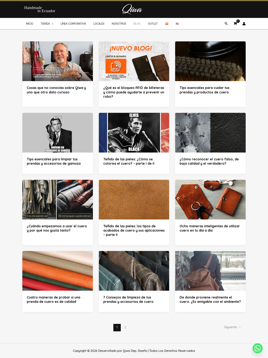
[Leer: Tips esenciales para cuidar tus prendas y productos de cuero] (210, 61)
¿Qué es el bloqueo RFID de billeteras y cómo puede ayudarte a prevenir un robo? (133, 92)
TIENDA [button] (43, 23)
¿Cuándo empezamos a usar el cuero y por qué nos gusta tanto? (57, 228)
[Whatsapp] (258, 348)
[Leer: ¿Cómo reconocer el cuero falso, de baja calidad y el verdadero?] (210, 132)
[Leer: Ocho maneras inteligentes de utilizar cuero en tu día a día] (210, 199)
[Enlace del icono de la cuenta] (244, 23)
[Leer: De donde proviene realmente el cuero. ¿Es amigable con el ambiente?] (210, 270)
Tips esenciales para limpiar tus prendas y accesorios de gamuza (54, 161)
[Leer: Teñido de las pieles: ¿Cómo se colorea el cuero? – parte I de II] (134, 132)
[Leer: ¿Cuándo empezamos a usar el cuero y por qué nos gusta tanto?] (57, 199)
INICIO (28, 23)
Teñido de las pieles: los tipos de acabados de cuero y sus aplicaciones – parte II (134, 230)
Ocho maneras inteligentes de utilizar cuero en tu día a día (210, 228)
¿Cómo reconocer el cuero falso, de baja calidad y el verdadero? (209, 161)
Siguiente (232, 327)
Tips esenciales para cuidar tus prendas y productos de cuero (204, 90)
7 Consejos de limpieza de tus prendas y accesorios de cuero (128, 299)
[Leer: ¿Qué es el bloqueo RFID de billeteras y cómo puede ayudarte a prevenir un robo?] (134, 61)
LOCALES (91, 23)
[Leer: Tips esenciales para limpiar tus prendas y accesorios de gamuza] (57, 132)
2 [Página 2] (124, 327)
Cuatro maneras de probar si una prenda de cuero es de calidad (53, 299)
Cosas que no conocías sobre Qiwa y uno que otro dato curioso (56, 90)
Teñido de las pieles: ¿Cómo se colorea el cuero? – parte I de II (128, 161)
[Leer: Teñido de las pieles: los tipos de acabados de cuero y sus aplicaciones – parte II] (134, 199)
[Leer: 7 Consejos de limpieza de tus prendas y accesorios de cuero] (134, 270)
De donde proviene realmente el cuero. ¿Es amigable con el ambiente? (210, 299)
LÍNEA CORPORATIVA (67, 23)
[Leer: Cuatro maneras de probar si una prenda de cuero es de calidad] (57, 270)
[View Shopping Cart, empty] (235, 24)
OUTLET (138, 23)
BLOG (124, 23)
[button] (48, 23)
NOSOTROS (109, 23)
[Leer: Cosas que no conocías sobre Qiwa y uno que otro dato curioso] (57, 61)
